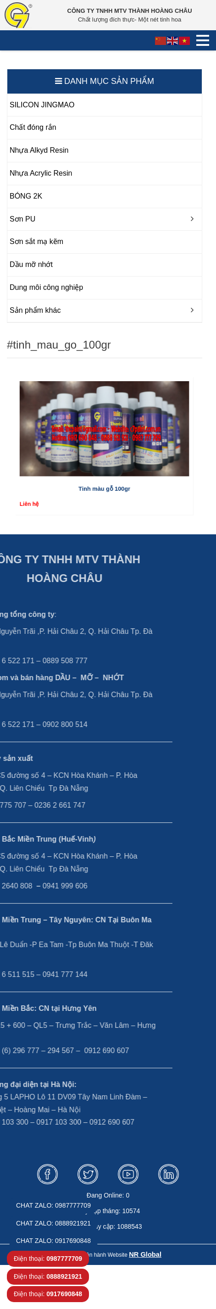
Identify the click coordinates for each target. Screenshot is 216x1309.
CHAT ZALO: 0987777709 (53, 1205)
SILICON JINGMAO (42, 105)
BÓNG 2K (26, 196)
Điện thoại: (48, 1258)
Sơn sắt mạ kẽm (36, 241)
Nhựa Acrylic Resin (41, 173)
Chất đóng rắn (33, 127)
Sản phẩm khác (35, 310)
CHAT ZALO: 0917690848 (53, 1240)
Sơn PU (22, 219)
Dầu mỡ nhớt (31, 264)
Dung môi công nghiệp (46, 287)
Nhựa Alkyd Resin (39, 150)
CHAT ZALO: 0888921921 (53, 1223)
